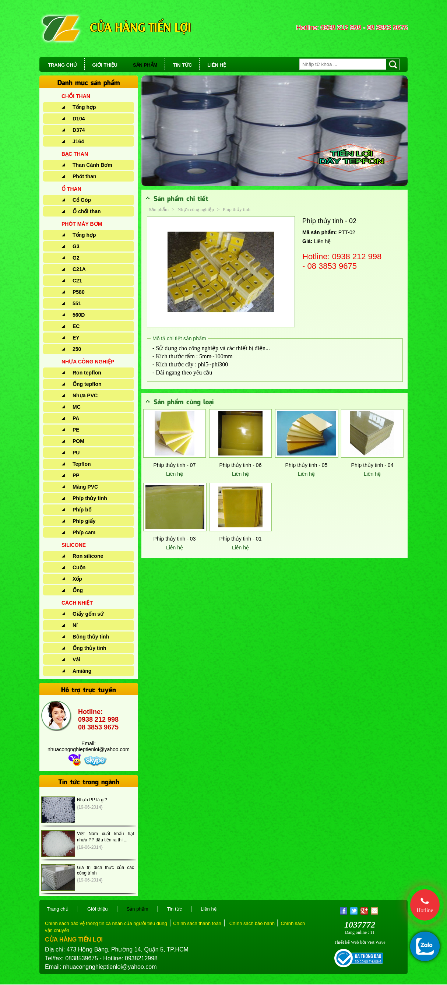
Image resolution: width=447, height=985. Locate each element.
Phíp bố (82, 510)
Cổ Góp (82, 200)
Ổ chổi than (87, 211)
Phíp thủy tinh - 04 (372, 465)
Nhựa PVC (85, 395)
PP (76, 475)
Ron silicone (88, 556)
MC (77, 407)
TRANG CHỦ (62, 65)
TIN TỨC (182, 65)
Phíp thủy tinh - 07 (175, 465)
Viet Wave (376, 942)
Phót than (84, 176)
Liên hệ (174, 474)
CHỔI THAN (75, 96)
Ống (78, 590)
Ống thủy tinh (89, 648)
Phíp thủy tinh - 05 (306, 465)
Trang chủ (57, 909)
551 (77, 303)
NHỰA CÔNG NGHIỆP (87, 362)
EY (76, 338)
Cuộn (79, 567)
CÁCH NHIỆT (77, 603)
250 (77, 349)
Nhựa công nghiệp (196, 209)
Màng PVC (85, 487)
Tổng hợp (84, 107)
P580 (79, 292)
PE (76, 430)
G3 (76, 246)
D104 (79, 119)
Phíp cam (84, 532)
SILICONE (73, 545)
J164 (78, 141)
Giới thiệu (97, 909)
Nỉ (75, 625)
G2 (76, 258)
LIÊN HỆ (216, 65)
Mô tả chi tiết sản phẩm (179, 338)
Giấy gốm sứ (88, 614)
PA (76, 418)
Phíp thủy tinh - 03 (175, 539)
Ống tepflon (87, 384)
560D (79, 315)
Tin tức (174, 909)
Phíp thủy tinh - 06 (240, 465)
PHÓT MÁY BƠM (81, 224)
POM (78, 441)
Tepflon (82, 464)
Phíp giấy (84, 521)
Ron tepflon (87, 373)
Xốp (77, 579)
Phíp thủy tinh (90, 498)
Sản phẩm (159, 209)
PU (76, 452)
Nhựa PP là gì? (92, 799)
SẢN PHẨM (145, 65)
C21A (79, 269)
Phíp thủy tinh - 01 (240, 539)
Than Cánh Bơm (92, 165)
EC (76, 326)
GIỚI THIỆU (104, 65)
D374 (79, 130)
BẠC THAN (74, 154)
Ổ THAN (71, 189)
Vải (76, 659)
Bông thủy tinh (91, 637)
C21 (77, 281)
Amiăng (82, 671)
